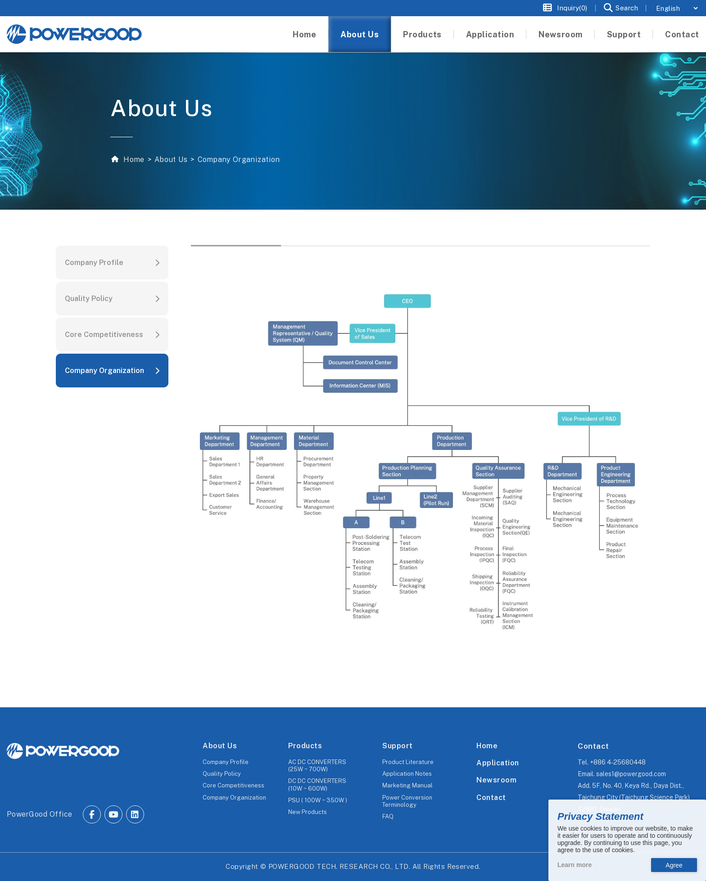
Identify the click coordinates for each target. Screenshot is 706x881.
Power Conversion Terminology (407, 801)
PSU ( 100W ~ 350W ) (317, 800)
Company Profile (94, 262)
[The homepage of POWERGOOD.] (63, 751)
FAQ (388, 816)
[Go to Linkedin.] (135, 814)
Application (497, 763)
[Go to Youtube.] (113, 814)
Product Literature (408, 762)
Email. (622, 774)
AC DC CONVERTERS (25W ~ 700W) (317, 766)
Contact (491, 797)
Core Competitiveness (104, 334)
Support (397, 746)
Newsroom (496, 780)
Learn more (574, 864)
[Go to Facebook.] (92, 814)
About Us (170, 159)
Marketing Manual (407, 785)
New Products (307, 812)
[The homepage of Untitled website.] (74, 34)
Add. (634, 797)
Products (305, 746)
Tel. (612, 762)
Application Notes (407, 773)
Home (133, 159)
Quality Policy (89, 298)
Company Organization (104, 370)
